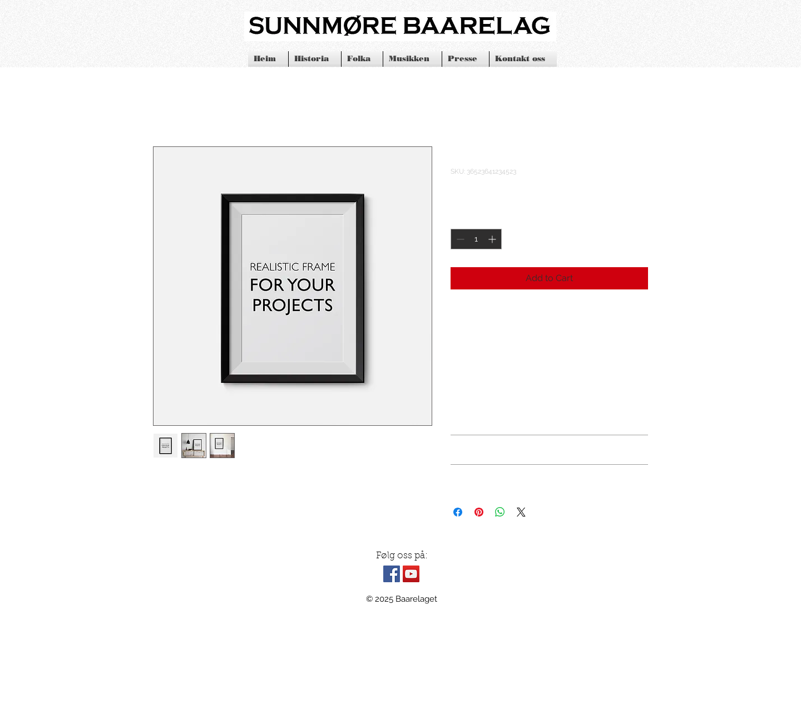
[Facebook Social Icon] (391, 574)
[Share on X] (521, 512)
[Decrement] (459, 239)
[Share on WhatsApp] (500, 512)
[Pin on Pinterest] (479, 512)
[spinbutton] (476, 239)
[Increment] (493, 239)
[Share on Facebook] (457, 512)
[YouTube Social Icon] (411, 574)
